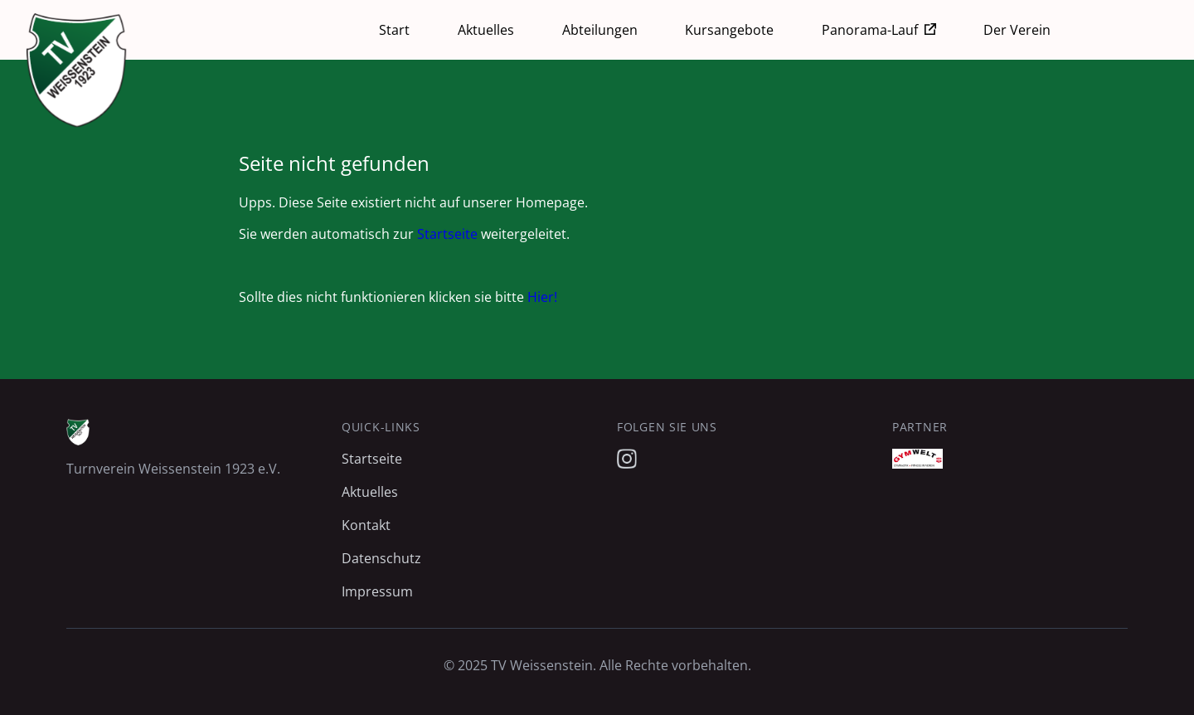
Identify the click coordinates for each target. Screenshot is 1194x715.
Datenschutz (381, 558)
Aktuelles (486, 30)
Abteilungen (600, 30)
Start (394, 30)
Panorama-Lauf (870, 30)
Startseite (447, 234)
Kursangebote (729, 30)
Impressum (377, 591)
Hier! (542, 297)
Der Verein (1017, 30)
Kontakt (366, 525)
